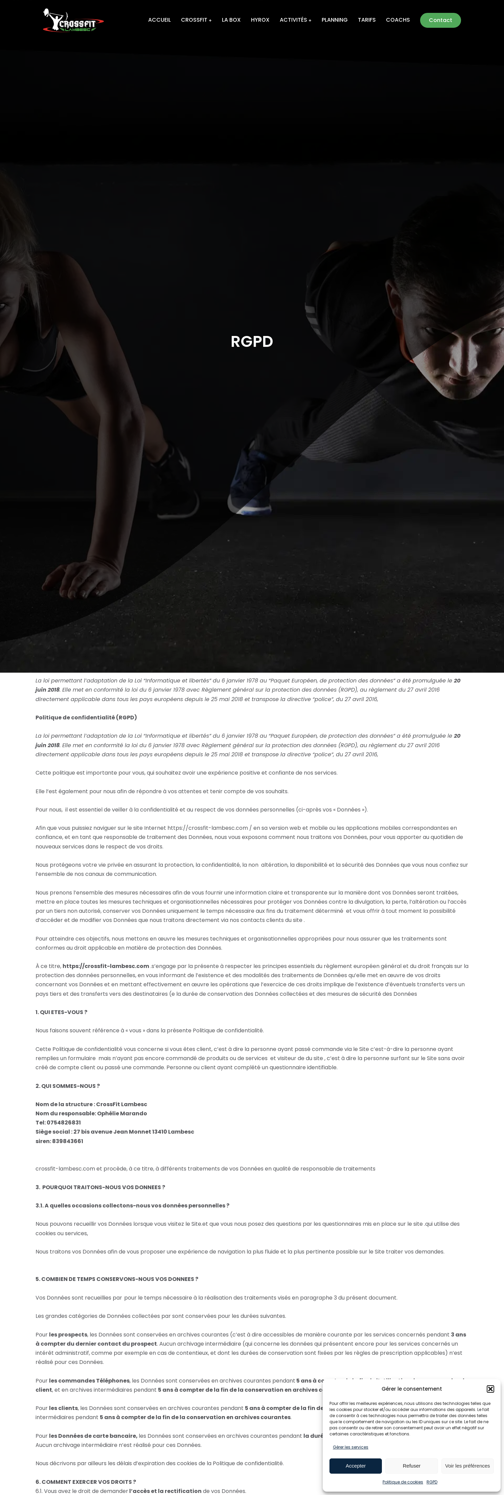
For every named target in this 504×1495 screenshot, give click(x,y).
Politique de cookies (403, 1482)
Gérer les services (350, 1447)
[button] (490, 1389)
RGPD (432, 1482)
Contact (441, 20)
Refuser (412, 1466)
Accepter (356, 1466)
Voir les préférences (467, 1466)
